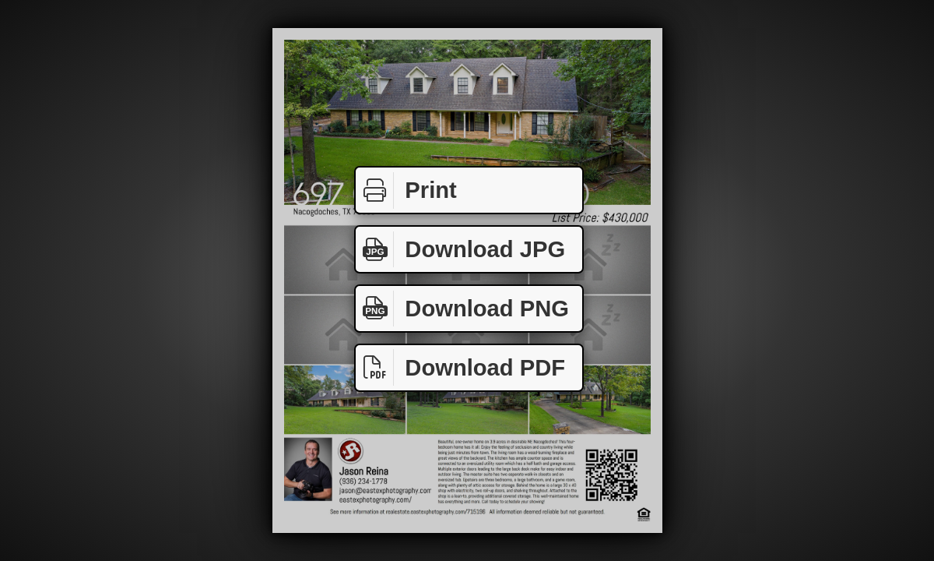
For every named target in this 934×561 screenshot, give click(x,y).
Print (406, 190)
